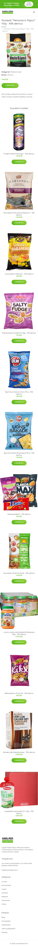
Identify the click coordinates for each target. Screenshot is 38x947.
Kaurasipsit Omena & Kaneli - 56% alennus (19, 573)
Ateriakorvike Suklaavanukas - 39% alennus (19, 752)
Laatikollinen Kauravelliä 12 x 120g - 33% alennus (19, 812)
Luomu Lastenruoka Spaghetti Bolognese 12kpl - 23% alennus (19, 633)
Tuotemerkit (6, 900)
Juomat (4, 882)
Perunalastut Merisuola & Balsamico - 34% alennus (19, 214)
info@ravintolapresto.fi (10, 870)
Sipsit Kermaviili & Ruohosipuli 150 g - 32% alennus (19, 454)
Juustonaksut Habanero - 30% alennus (19, 274)
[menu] (34, 12)
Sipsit (19, 72)
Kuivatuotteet (6, 885)
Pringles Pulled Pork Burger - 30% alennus (19, 154)
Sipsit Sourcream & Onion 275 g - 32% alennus (19, 393)
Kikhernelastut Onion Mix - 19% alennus (19, 693)
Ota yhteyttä (6, 921)
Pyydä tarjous (29, 4)
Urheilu (4, 904)
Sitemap (4, 932)
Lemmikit (5, 893)
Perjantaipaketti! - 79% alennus (19, 514)
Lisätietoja (10, 85)
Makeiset (14, 72)
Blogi (3, 917)
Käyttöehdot (6, 925)
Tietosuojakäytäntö (8, 929)
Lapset (4, 889)
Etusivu (4, 27)
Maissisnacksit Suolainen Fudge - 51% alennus (19, 333)
